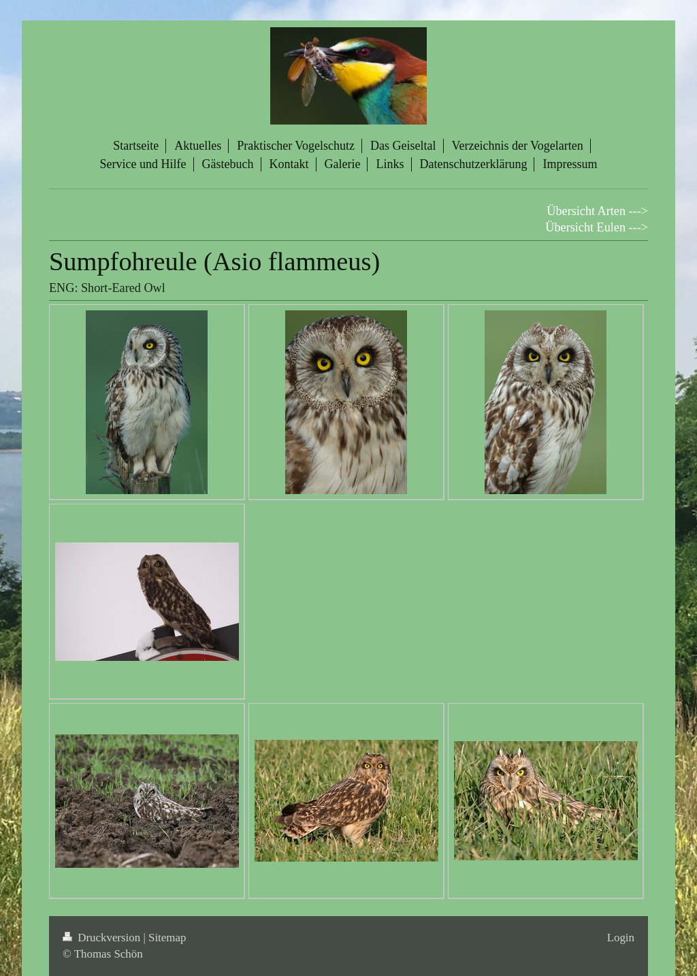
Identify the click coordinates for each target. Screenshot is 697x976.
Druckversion (103, 937)
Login (620, 937)
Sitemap (167, 937)
